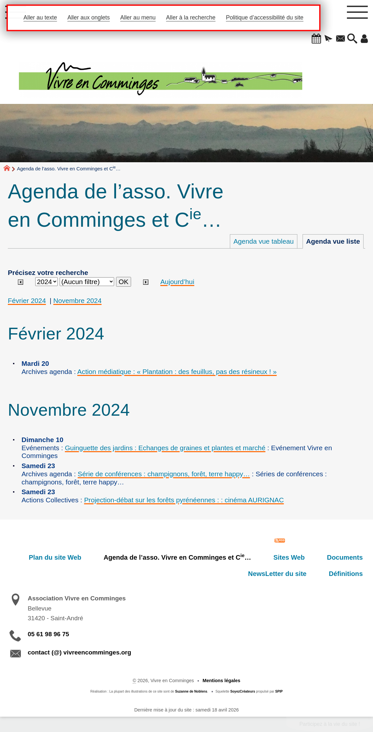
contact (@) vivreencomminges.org (79, 652)
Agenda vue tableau (263, 241)
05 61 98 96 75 (48, 634)
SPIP (279, 691)
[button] (308, 39)
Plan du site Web (80, 557)
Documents (348, 557)
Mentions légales (221, 680)
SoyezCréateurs (242, 691)
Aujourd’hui (177, 281)
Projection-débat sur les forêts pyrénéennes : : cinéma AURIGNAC (184, 500)
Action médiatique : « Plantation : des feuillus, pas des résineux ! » (177, 371)
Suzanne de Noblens (191, 691)
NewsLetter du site (288, 573)
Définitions (349, 573)
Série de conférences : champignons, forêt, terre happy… (164, 474)
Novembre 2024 (77, 300)
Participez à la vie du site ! (329, 724)
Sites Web (300, 557)
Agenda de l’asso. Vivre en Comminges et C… (195, 557)
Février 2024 (27, 300)
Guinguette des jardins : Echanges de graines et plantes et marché (165, 448)
